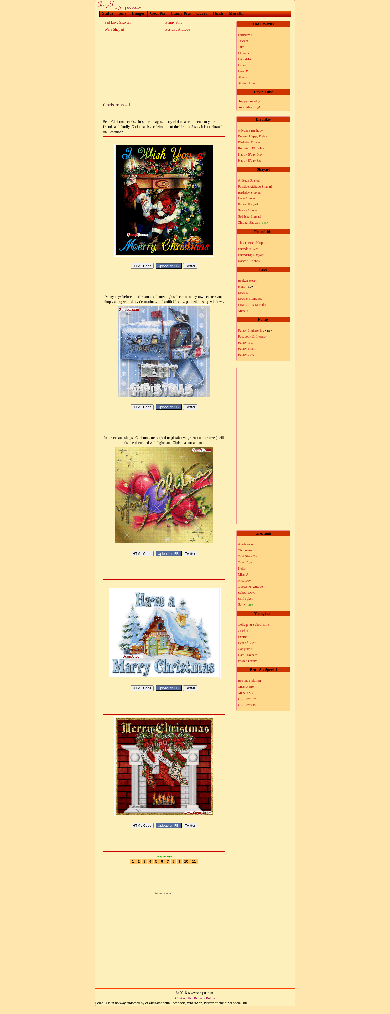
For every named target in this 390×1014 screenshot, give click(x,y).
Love (243, 71)
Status (107, 13)
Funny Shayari (248, 204)
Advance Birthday (250, 130)
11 (194, 869)
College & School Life (253, 625)
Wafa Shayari (114, 30)
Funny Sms (173, 22)
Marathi (236, 13)
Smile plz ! (245, 599)
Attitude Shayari (249, 180)
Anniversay (246, 544)
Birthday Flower (249, 142)
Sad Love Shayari (118, 22)
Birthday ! (245, 35)
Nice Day (244, 580)
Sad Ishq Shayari (249, 216)
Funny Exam (247, 348)
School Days (246, 592)
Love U (243, 292)
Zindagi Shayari (253, 222)
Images (138, 13)
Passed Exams (247, 661)
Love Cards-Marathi (252, 305)
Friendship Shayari (251, 255)
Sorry (245, 604)
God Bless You (248, 556)
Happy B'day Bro (250, 154)
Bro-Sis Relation (249, 680)
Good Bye (245, 562)
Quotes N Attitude (250, 586)
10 (186, 869)
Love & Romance (250, 299)
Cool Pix (157, 13)
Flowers (243, 53)
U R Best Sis (247, 705)
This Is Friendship (250, 243)
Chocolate (245, 550)
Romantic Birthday (251, 148)
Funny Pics (181, 13)
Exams (242, 637)
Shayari (243, 77)
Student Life (246, 83)
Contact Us (183, 1006)
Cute (241, 47)
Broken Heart (247, 280)
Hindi (218, 13)
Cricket (243, 41)
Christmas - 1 (117, 104)
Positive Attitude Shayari (255, 186)
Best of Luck (247, 643)
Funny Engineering (255, 330)
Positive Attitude (177, 30)
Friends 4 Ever (248, 249)
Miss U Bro (246, 687)
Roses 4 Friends (249, 261)
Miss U (243, 311)
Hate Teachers (247, 655)
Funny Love (246, 354)
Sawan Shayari (248, 210)
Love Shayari (247, 198)
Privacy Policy (204, 1006)
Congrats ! (245, 649)
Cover (201, 13)
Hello (242, 568)
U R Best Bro (247, 699)
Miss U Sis (245, 693)
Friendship (245, 59)
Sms (122, 13)
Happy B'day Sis (249, 160)
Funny (242, 65)
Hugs (246, 286)
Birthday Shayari (249, 192)
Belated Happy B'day (252, 136)
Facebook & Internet (252, 336)
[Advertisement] (164, 67)
